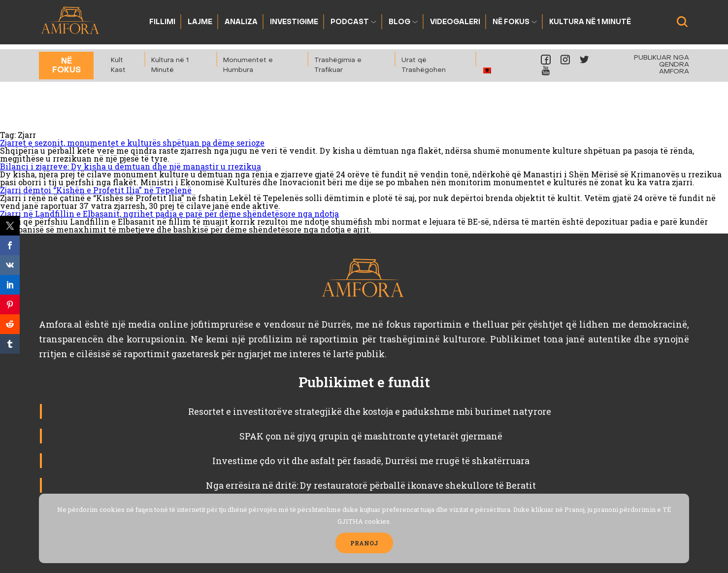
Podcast (350, 22)
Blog (399, 22)
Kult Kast (118, 65)
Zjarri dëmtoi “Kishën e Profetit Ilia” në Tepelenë (96, 190)
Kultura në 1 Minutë (590, 22)
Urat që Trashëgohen (423, 65)
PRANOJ (364, 543)
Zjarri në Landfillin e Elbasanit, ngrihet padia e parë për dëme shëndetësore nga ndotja (169, 213)
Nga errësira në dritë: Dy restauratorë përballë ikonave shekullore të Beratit (371, 485)
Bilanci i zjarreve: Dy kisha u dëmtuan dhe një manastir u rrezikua (130, 166)
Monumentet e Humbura (248, 65)
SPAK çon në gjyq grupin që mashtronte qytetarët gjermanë (370, 436)
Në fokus (511, 22)
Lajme (200, 22)
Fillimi (162, 22)
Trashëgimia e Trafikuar (338, 65)
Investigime (294, 22)
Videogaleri (455, 22)
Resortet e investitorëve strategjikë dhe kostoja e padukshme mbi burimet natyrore (370, 411)
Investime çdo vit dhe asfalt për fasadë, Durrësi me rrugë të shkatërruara (370, 461)
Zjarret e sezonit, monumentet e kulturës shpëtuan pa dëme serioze (132, 142)
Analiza (241, 22)
